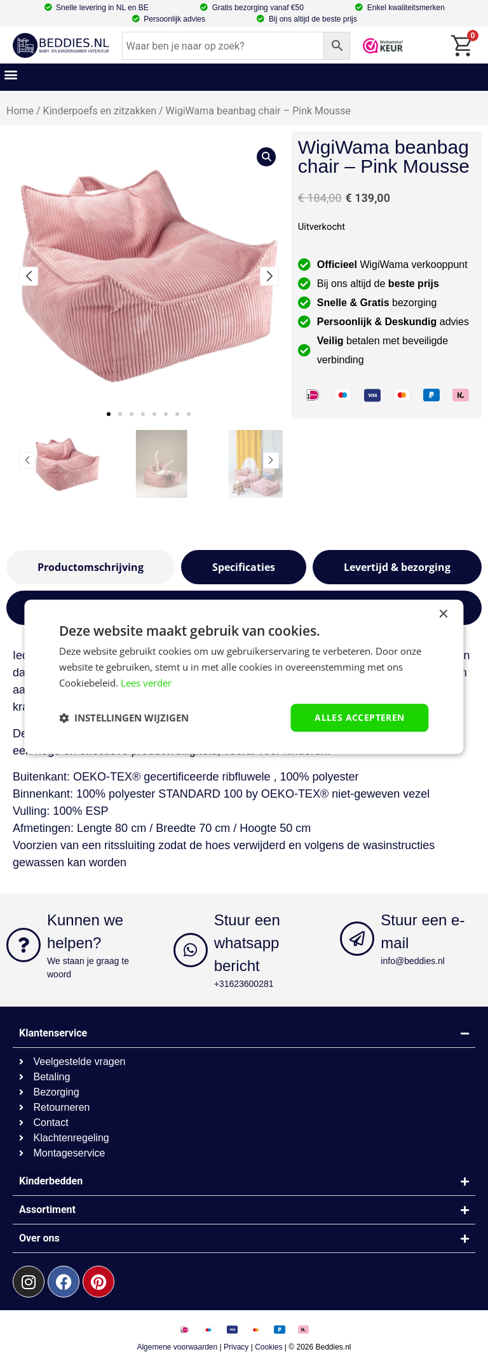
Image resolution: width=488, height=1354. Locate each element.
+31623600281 (244, 984)
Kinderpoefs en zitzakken (99, 111)
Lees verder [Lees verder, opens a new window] (146, 682)
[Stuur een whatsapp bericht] (190, 950)
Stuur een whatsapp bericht (247, 942)
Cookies (268, 1347)
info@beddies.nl (413, 961)
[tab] (90, 567)
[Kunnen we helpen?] (23, 945)
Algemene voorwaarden (177, 1347)
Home (20, 111)
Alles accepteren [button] (359, 717)
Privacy (236, 1347)
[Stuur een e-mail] (357, 939)
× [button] (443, 614)
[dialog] (243, 677)
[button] (10, 74)
